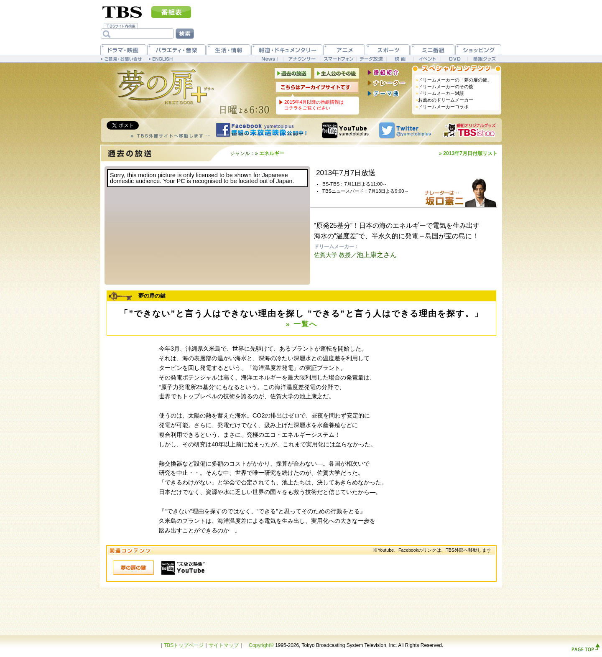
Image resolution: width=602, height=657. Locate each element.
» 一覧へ (301, 324)
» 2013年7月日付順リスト (468, 153)
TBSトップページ (184, 645)
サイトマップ (224, 645)
